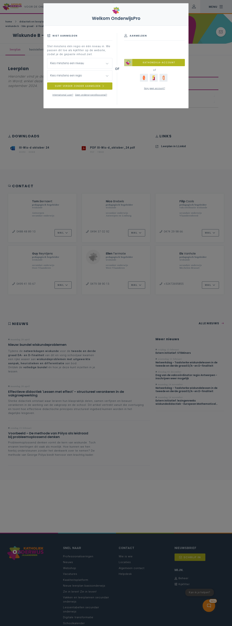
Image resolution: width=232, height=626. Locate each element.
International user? (62, 95)
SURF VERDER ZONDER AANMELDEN (80, 85)
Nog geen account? (154, 88)
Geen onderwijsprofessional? (91, 95)
